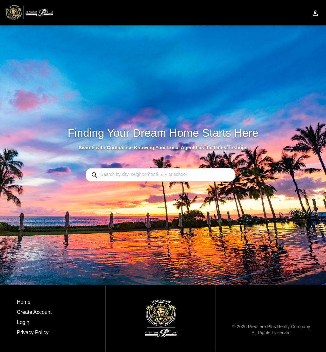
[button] (34, 324)
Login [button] (23, 322)
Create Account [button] (34, 312)
